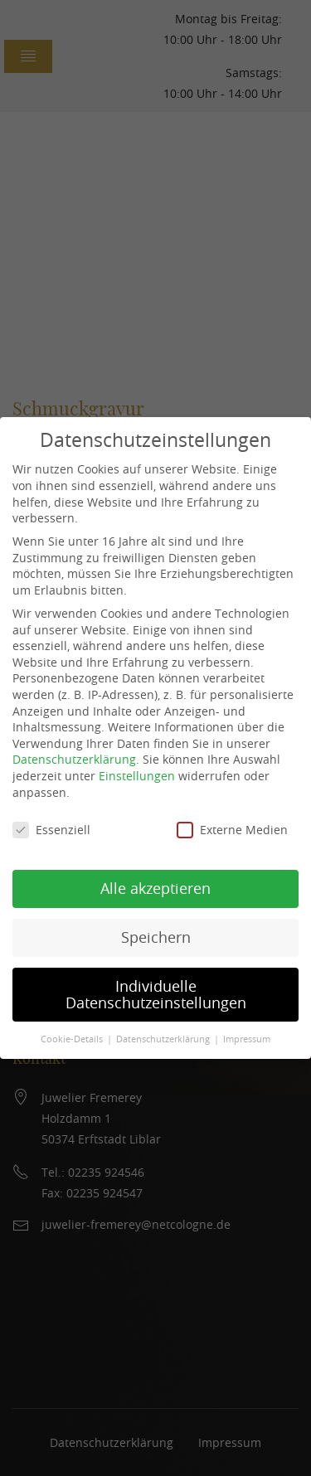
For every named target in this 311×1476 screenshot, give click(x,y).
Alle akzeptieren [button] (155, 888)
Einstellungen (137, 776)
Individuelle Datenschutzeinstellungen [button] (156, 994)
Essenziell (51, 830)
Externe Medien (232, 830)
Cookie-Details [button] (72, 1039)
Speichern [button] (156, 937)
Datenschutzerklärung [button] (163, 1039)
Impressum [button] (246, 1039)
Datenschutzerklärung (74, 759)
